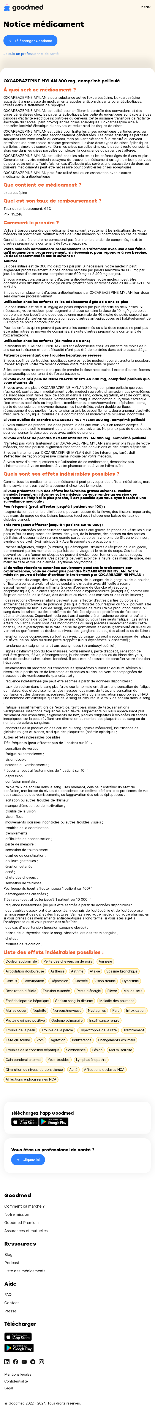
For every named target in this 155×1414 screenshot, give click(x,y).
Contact (11, 1303)
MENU (146, 6)
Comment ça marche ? (24, 1206)
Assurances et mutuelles (26, 1231)
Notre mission (16, 1214)
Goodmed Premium (21, 1222)
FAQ (8, 1294)
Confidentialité (16, 1381)
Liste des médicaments (25, 1271)
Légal (8, 1388)
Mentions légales (17, 1374)
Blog (8, 1254)
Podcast (11, 1262)
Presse (10, 1311)
